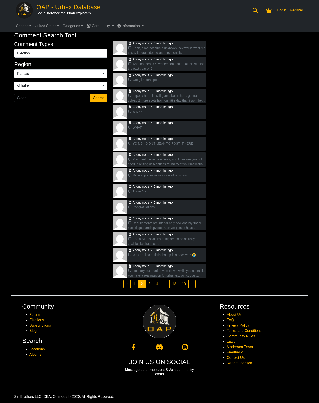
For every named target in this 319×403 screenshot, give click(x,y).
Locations (37, 349)
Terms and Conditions (244, 331)
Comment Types (33, 44)
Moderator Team (240, 347)
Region (22, 64)
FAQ (230, 320)
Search (99, 98)
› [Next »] (191, 284)
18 (174, 284)
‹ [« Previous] (126, 284)
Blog (33, 331)
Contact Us (236, 358)
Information (129, 26)
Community (98, 26)
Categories (71, 26)
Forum (34, 314)
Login (281, 10)
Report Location (239, 363)
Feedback (235, 352)
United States (45, 26)
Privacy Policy (238, 325)
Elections (36, 320)
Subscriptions (40, 325)
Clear (21, 98)
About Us (234, 314)
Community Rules (241, 336)
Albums (35, 354)
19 (184, 284)
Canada (22, 26)
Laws (231, 341)
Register (296, 10)
